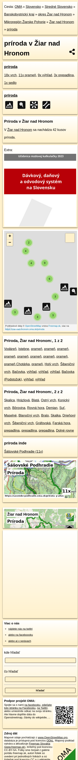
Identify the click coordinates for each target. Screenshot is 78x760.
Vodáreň (10, 349)
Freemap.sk (54, 326)
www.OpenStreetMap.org (52, 737)
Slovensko (33, 6)
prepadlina (12, 430)
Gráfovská (43, 423)
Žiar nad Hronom (61, 22)
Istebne (23, 349)
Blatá (35, 400)
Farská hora (61, 423)
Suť (62, 408)
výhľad (31, 372)
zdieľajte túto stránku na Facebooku (28, 706)
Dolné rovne (65, 430)
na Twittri (42, 707)
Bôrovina (18, 408)
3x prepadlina (64, 75)
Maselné (10, 415)
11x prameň (27, 75)
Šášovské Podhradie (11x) (23, 451)
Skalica (9, 400)
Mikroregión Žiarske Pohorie (25, 22)
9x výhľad (45, 75)
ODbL (50, 740)
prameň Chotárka (17, 364)
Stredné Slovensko (58, 6)
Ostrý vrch (48, 400)
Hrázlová (23, 400)
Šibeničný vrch (23, 423)
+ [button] (9, 236)
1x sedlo (10, 83)
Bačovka (18, 372)
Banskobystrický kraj (19, 14)
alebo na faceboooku (20, 634)
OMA (18, 6)
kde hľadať (12, 652)
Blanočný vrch (28, 415)
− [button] (9, 243)
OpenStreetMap (33, 326)
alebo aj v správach (19, 641)
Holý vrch (52, 364)
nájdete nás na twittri (20, 628)
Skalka (56, 415)
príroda (12, 29)
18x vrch (10, 75)
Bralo (45, 415)
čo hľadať (11, 671)
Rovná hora (35, 408)
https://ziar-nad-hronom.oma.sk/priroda (24, 329)
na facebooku (32, 704)
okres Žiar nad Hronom (55, 14)
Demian (52, 408)
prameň (36, 349)
